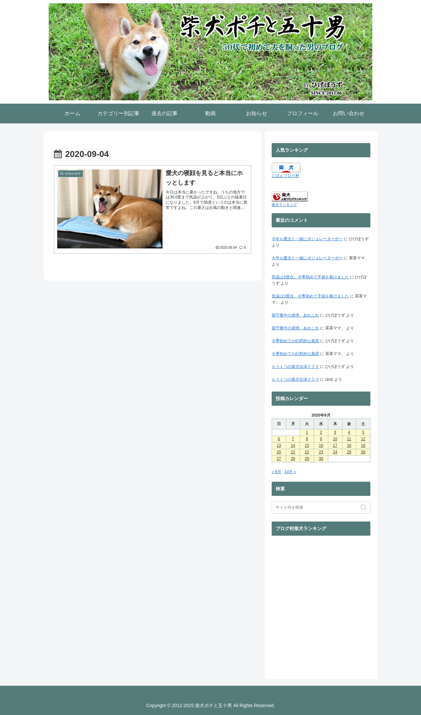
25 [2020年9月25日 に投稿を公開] (349, 452)
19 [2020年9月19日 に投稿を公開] (363, 445)
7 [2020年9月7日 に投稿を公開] (293, 439)
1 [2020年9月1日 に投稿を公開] (307, 432)
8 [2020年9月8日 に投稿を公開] (307, 439)
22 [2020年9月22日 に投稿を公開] (307, 452)
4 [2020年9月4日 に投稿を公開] (349, 432)
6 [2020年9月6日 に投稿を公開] (279, 439)
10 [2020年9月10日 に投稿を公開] (335, 439)
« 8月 (276, 472)
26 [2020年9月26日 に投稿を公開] (363, 452)
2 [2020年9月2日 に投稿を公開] (321, 432)
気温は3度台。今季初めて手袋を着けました (310, 277)
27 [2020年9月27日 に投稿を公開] (279, 458)
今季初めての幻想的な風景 (295, 341)
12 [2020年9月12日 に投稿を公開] (363, 439)
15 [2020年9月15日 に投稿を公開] (307, 445)
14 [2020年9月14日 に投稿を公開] (293, 445)
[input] (321, 507)
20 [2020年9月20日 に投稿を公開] (279, 452)
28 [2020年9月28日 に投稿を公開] (293, 458)
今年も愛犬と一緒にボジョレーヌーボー (307, 239)
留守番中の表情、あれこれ (295, 315)
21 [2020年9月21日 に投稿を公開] (293, 452)
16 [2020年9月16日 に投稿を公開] (321, 445)
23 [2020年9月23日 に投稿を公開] (321, 452)
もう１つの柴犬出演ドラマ (295, 366)
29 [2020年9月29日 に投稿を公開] (307, 458)
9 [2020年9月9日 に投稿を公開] (321, 439)
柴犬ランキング (284, 205)
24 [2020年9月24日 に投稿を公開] (335, 452)
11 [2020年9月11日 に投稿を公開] (349, 439)
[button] (363, 507)
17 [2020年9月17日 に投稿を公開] (335, 445)
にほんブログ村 (285, 175)
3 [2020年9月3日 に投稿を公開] (335, 432)
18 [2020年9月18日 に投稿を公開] (349, 445)
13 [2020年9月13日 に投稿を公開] (279, 445)
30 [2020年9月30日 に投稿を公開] (321, 458)
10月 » (290, 472)
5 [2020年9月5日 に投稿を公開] (363, 432)
